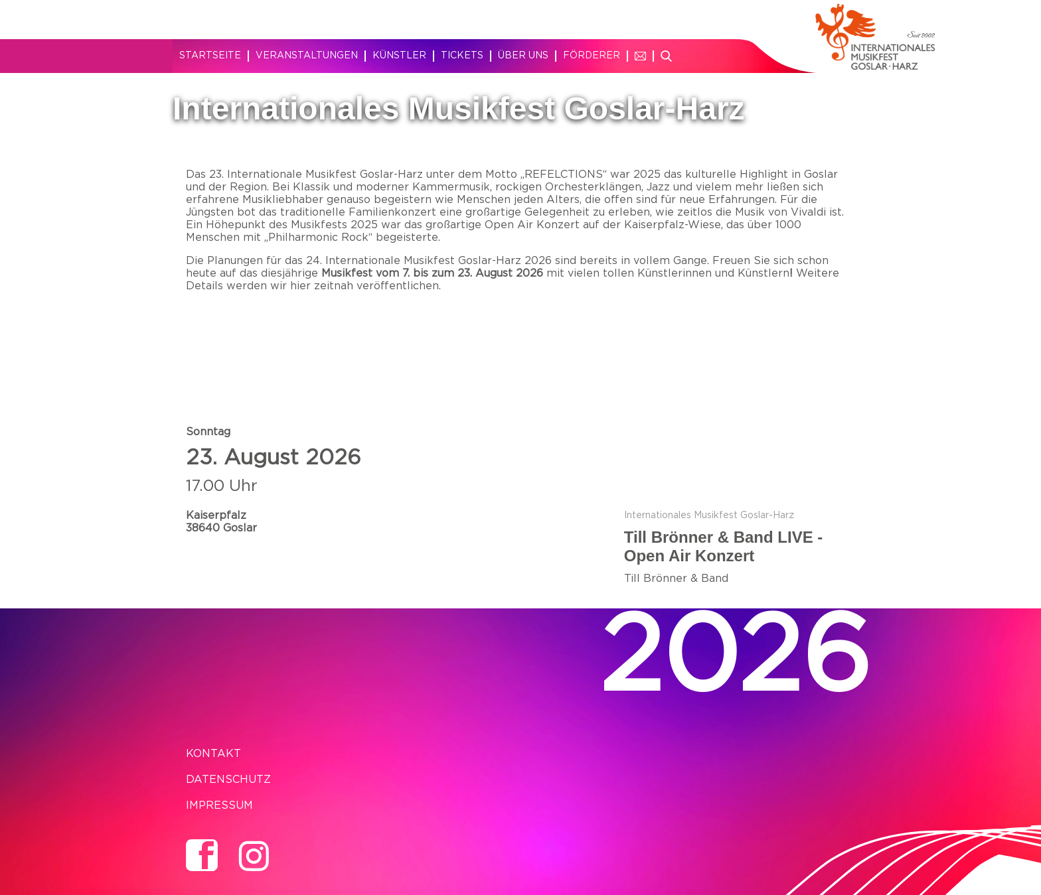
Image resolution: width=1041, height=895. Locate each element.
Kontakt (213, 753)
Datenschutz (228, 779)
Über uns (523, 55)
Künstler (399, 55)
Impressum (219, 805)
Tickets (462, 55)
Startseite (210, 55)
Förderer (591, 55)
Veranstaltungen (307, 55)
